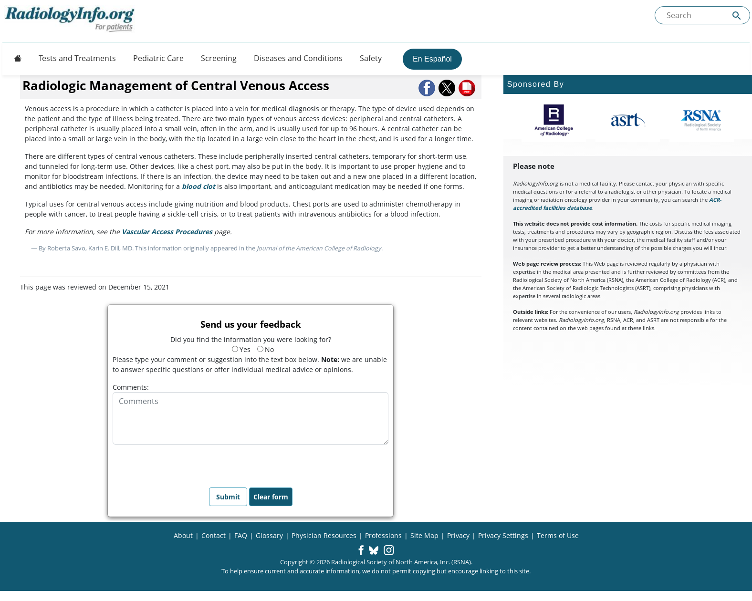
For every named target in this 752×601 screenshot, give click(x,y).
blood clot (198, 186)
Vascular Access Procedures (167, 231)
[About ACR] (554, 120)
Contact (213, 535)
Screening (219, 58)
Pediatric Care (158, 58)
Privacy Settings (503, 535)
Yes (241, 349)
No (265, 349)
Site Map (424, 535)
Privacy (458, 535)
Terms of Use (558, 535)
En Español (432, 59)
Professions (383, 535)
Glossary (269, 535)
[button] (427, 88)
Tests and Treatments (77, 58)
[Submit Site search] (736, 15)
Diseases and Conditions (298, 58)
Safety (371, 58)
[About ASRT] (627, 120)
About (183, 535)
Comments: (131, 387)
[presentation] (185, 463)
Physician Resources (324, 535)
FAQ (240, 535)
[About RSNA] (701, 120)
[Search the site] (702, 15)
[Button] (14, 58)
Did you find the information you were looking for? (250, 339)
